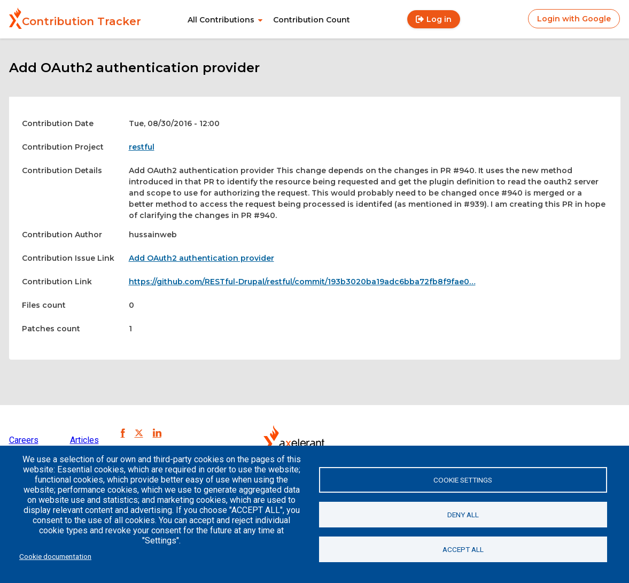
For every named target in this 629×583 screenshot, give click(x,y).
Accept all (463, 549)
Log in (439, 19)
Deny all (463, 514)
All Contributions (221, 20)
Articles (84, 440)
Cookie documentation (55, 556)
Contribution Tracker (81, 21)
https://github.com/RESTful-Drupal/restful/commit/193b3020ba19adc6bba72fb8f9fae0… (302, 281)
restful (141, 147)
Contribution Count (311, 20)
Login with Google (574, 19)
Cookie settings (462, 480)
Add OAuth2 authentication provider (201, 258)
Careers (23, 440)
